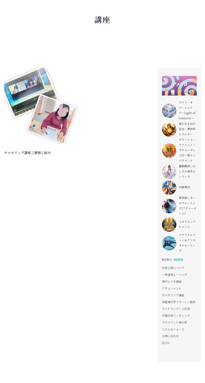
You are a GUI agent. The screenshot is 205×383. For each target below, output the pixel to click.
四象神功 (184, 186)
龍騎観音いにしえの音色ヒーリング (187, 170)
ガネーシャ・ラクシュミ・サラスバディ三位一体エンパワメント (187, 149)
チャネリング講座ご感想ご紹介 (27, 152)
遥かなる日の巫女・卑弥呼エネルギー (187, 128)
